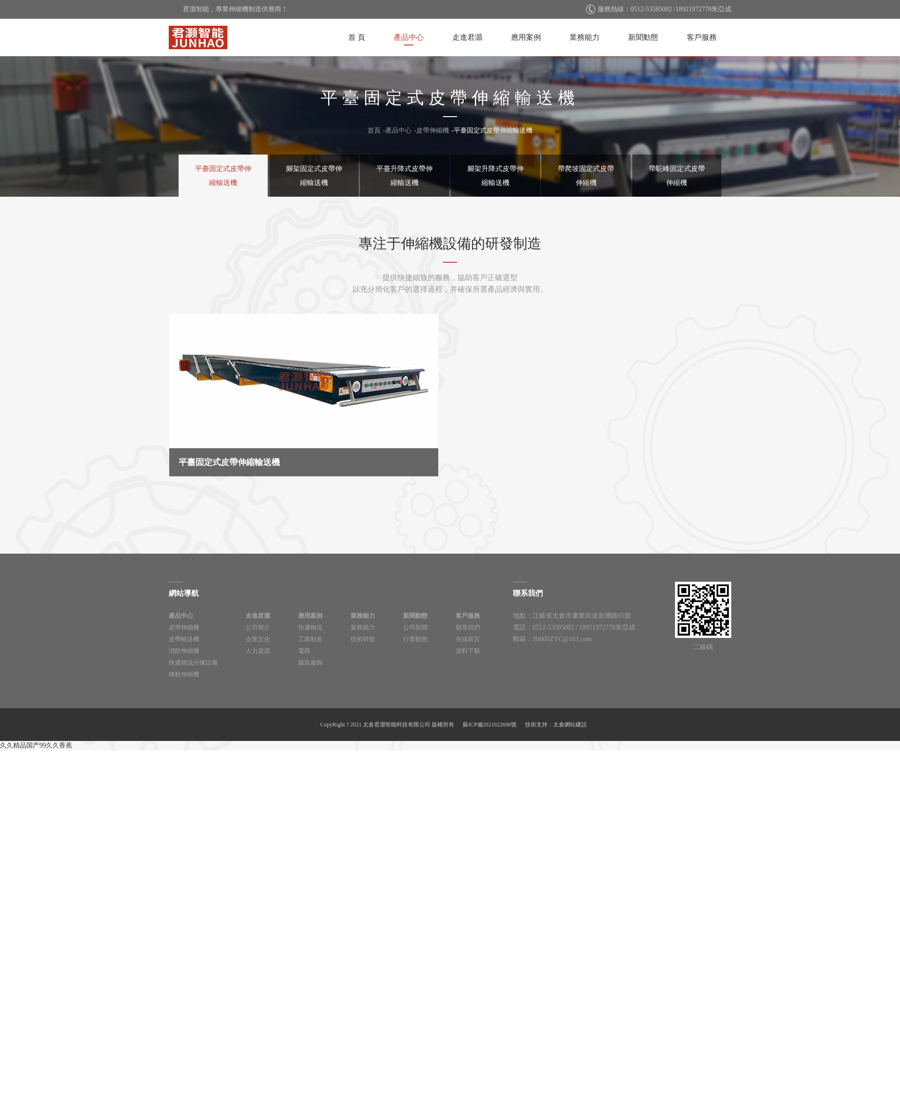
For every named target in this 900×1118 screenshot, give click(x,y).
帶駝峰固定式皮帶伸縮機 (677, 175)
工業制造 (310, 639)
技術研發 (363, 639)
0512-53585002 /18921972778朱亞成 (680, 9)
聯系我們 (468, 627)
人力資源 (258, 650)
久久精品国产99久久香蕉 (36, 745)
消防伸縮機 (184, 650)
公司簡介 (258, 627)
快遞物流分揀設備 (193, 662)
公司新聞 (415, 627)
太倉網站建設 (570, 724)
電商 (304, 650)
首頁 (374, 130)
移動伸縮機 (184, 674)
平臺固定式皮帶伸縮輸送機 (493, 130)
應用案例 (526, 37)
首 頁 (356, 37)
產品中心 (409, 37)
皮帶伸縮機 (432, 130)
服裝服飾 (310, 662)
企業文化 (258, 639)
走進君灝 (467, 37)
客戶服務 (702, 37)
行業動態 (415, 639)
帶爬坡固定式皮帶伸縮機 (586, 175)
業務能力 (585, 37)
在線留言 (468, 639)
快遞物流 (310, 627)
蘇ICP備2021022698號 (490, 724)
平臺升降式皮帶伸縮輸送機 (404, 175)
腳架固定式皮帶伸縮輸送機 (314, 175)
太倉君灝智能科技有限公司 (198, 37)
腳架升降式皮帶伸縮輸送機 (495, 175)
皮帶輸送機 (184, 639)
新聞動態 (643, 37)
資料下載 (468, 650)
